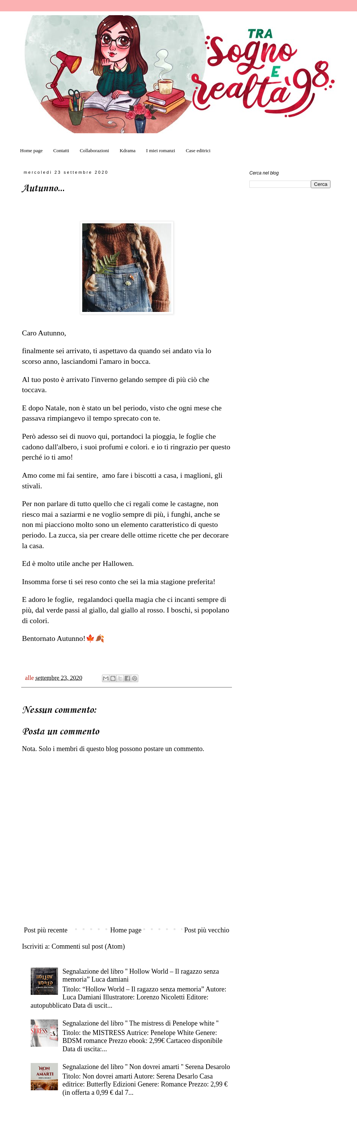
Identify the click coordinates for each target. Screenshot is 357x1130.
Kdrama (128, 150)
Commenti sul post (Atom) (88, 946)
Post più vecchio (206, 930)
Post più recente (45, 930)
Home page (31, 150)
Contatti (61, 150)
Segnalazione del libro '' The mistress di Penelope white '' (141, 1023)
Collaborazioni (94, 150)
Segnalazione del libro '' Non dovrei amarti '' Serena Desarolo (146, 1067)
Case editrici (198, 150)
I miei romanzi (160, 150)
